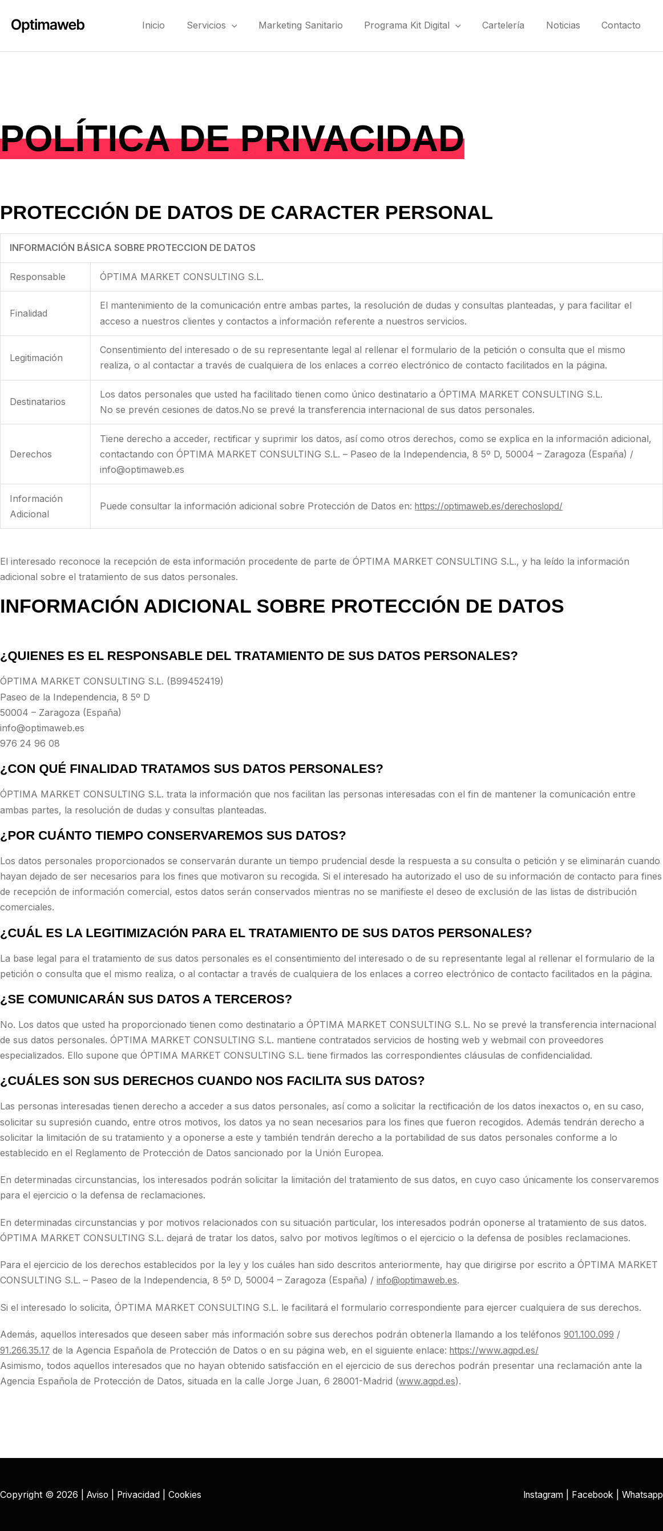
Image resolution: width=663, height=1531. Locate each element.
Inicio (181, 25)
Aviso (98, 1494)
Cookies (189, 1494)
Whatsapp (641, 1494)
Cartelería (514, 25)
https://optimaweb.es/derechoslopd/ (493, 506)
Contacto (623, 25)
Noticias (569, 25)
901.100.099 (590, 1334)
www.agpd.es (427, 1380)
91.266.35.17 (26, 1349)
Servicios (235, 25)
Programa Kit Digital (427, 25)
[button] (255, 25)
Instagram (537, 1494)
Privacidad (141, 1494)
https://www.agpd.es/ (497, 1349)
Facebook (589, 1494)
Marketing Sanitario (319, 25)
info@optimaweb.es (419, 1280)
